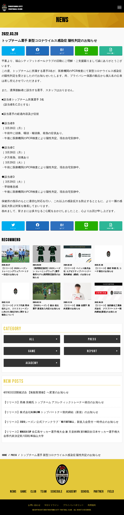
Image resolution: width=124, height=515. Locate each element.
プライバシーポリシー (73, 505)
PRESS (92, 339)
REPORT (92, 351)
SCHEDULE (56, 492)
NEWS (13, 492)
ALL (31, 339)
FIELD (110, 492)
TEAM (43, 492)
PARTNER (98, 492)
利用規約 (92, 505)
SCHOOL (85, 492)
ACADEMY (32, 363)
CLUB (33, 492)
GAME (32, 351)
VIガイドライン (52, 505)
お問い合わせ (34, 505)
